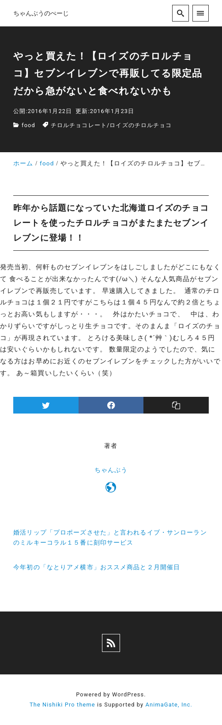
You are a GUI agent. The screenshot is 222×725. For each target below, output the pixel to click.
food (28, 125)
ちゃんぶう (111, 470)
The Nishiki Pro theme (62, 704)
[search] (180, 13)
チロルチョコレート (79, 125)
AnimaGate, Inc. (169, 704)
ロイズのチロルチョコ (140, 125)
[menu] (200, 13)
